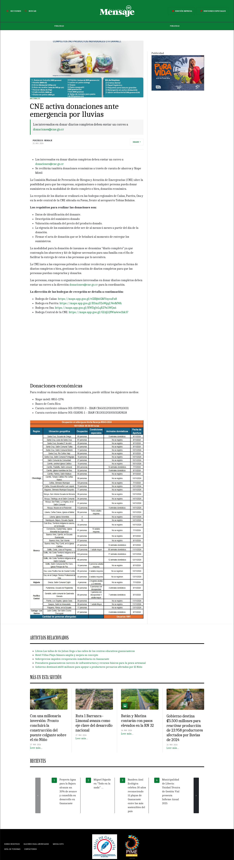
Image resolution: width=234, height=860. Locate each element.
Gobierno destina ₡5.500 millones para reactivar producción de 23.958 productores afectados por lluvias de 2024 (185, 728)
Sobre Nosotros (12, 844)
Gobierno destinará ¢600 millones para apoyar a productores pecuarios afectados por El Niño (88, 666)
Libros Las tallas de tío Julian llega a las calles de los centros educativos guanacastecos (85, 651)
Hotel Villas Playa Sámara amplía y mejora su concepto (66, 655)
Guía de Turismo (12, 849)
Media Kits (58, 844)
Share (136, 142)
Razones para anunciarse (36, 844)
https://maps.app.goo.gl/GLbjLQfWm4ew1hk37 (98, 312)
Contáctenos (30, 849)
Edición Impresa (181, 11)
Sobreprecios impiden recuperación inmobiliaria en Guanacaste (72, 659)
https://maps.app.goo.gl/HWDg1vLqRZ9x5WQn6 (85, 308)
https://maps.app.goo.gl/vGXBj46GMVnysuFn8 (87, 299)
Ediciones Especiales (212, 11)
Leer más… (36, 747)
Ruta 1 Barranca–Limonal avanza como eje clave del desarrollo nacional (94, 723)
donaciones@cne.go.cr (48, 129)
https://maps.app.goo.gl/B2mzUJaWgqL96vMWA (91, 303)
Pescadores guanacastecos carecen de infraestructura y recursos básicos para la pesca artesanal (90, 663)
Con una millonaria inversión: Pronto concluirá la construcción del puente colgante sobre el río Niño (48, 728)
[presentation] (38, 795)
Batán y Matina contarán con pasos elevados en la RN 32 (137, 721)
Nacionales (35, 99)
